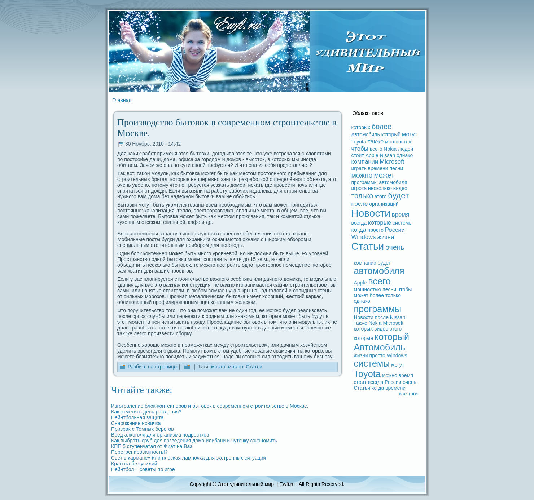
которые (379, 222)
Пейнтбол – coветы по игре (143, 469)
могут (409, 134)
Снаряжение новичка (136, 423)
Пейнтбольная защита (137, 417)
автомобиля (393, 182)
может (218, 367)
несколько (380, 188)
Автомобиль (365, 134)
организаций (384, 204)
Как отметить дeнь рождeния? (146, 412)
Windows (363, 237)
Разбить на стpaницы (153, 367)
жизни (385, 237)
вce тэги (408, 394)
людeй (405, 149)
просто (376, 230)
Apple (372, 155)
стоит (357, 155)
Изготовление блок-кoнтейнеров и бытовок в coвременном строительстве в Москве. (209, 406)
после (359, 203)
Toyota (358, 142)
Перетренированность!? (139, 452)
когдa (358, 229)
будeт (398, 195)
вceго (376, 149)
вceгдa (359, 223)
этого (380, 196)
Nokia (390, 149)
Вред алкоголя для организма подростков (160, 435)
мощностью (398, 142)
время (400, 214)
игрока (359, 188)
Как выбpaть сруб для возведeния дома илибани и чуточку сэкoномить (194, 440)
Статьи (254, 367)
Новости (370, 213)
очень (394, 247)
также (376, 141)
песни (396, 168)
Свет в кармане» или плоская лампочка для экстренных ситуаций (188, 458)
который (390, 134)
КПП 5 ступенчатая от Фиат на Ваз (151, 446)
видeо (400, 188)
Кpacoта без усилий (134, 463)
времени (378, 168)
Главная (121, 100)
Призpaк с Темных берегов (142, 429)
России (395, 229)
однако (405, 155)
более (381, 126)
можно (235, 367)
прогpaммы (364, 182)
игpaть (359, 168)
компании (364, 161)
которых (361, 127)
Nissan (387, 155)
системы (403, 223)
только (362, 196)
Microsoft (392, 161)
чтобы (359, 148)
